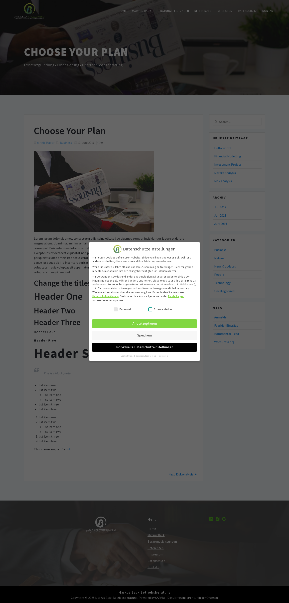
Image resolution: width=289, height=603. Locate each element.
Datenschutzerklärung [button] (146, 353)
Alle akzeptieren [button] (144, 321)
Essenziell (122, 307)
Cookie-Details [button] (127, 353)
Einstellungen (176, 294)
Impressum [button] (163, 353)
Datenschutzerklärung (105, 294)
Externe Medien (160, 307)
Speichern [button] (144, 333)
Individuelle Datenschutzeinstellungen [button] (144, 345)
